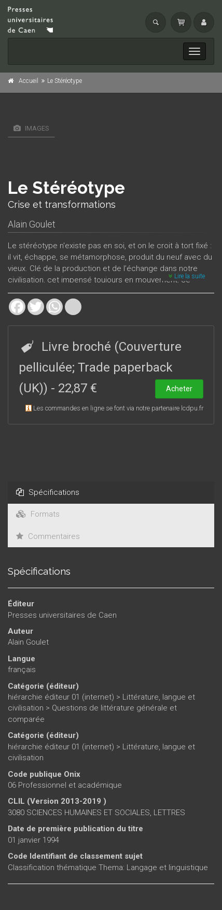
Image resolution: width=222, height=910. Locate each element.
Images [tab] (31, 128)
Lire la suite (187, 276)
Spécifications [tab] (47, 492)
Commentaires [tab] (48, 536)
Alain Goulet (32, 224)
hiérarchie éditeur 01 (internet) (61, 697)
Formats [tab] (38, 514)
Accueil (28, 80)
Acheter (179, 389)
